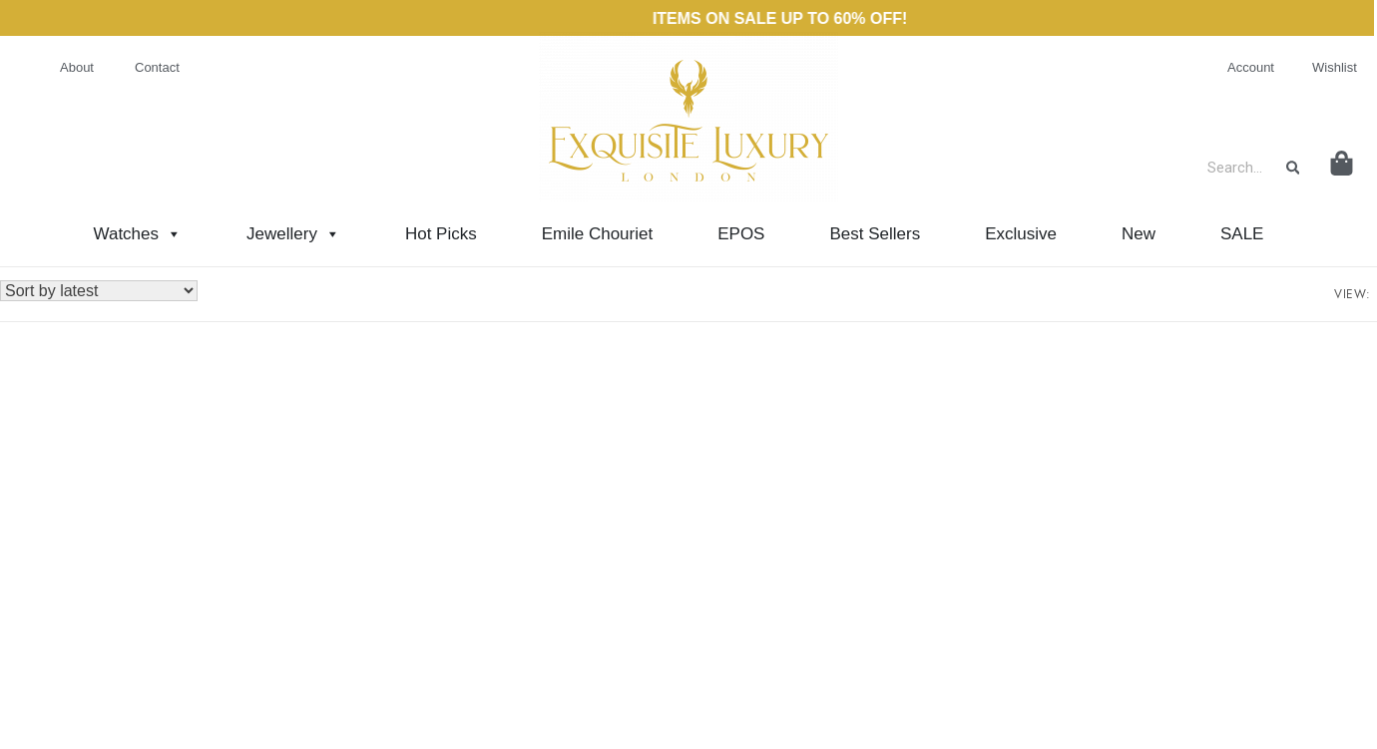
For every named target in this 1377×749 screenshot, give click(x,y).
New (1138, 233)
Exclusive (1021, 233)
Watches (138, 233)
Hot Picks (441, 233)
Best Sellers (874, 233)
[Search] (1293, 167)
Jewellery (293, 233)
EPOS (740, 233)
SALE (1241, 233)
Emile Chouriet (598, 233)
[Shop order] (99, 290)
